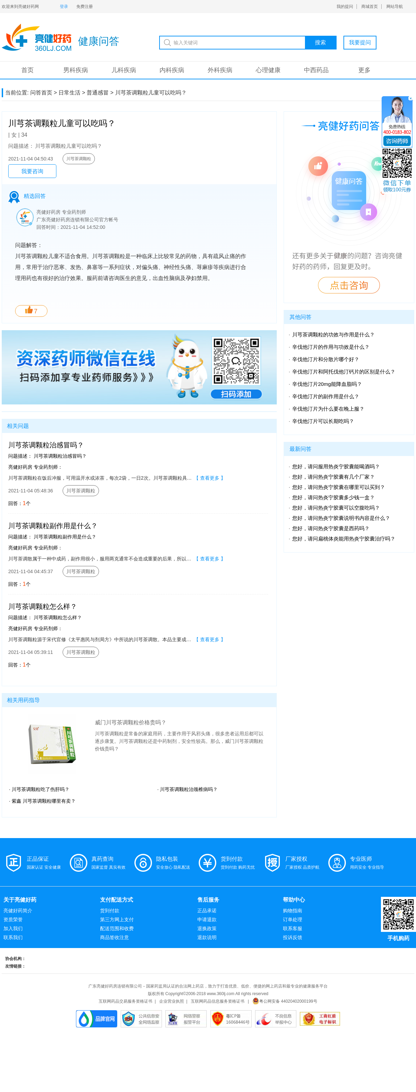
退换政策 (207, 928)
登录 (64, 6)
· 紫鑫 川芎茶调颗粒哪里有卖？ (42, 801)
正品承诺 (207, 910)
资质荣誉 (13, 919)
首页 (27, 70)
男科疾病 (75, 70)
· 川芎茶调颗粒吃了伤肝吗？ (39, 789)
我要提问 (360, 42)
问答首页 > (43, 93)
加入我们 (13, 928)
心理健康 (268, 70)
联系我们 (13, 937)
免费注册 (84, 6)
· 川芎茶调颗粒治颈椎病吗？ (187, 789)
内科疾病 (172, 70)
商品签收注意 (114, 937)
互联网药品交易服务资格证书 (125, 1001)
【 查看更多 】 (210, 478)
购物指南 (292, 910)
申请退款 (207, 919)
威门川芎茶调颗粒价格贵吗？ (130, 722)
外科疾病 (220, 70)
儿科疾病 (123, 70)
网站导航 (394, 6)
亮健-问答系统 (36, 37)
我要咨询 (32, 171)
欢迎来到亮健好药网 (20, 6)
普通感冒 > (100, 93)
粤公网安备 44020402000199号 (284, 1001)
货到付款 (109, 910)
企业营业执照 (171, 1001)
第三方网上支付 (117, 919)
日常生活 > (71, 93)
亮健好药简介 (17, 910)
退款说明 (207, 937)
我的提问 (345, 6)
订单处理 (292, 919)
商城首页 (369, 6)
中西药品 (316, 70)
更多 (364, 70)
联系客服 (292, 928)
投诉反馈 (292, 937)
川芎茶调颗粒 (78, 158)
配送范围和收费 (117, 928)
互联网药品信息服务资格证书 (217, 1001)
